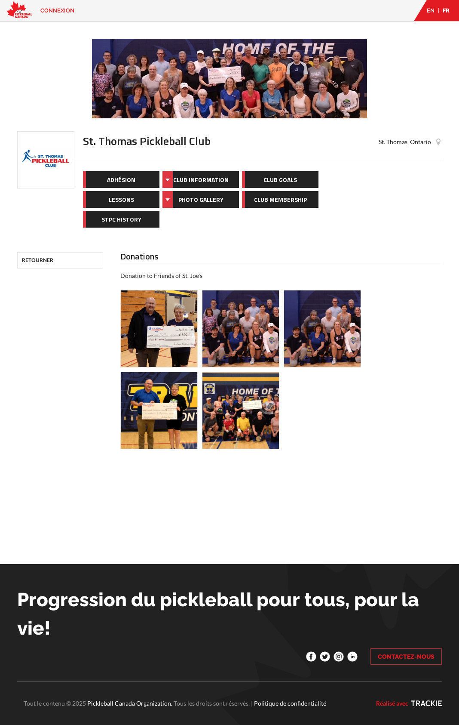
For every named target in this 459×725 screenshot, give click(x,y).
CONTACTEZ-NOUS (406, 656)
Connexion (57, 10)
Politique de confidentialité (290, 703)
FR (446, 10)
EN (431, 10)
